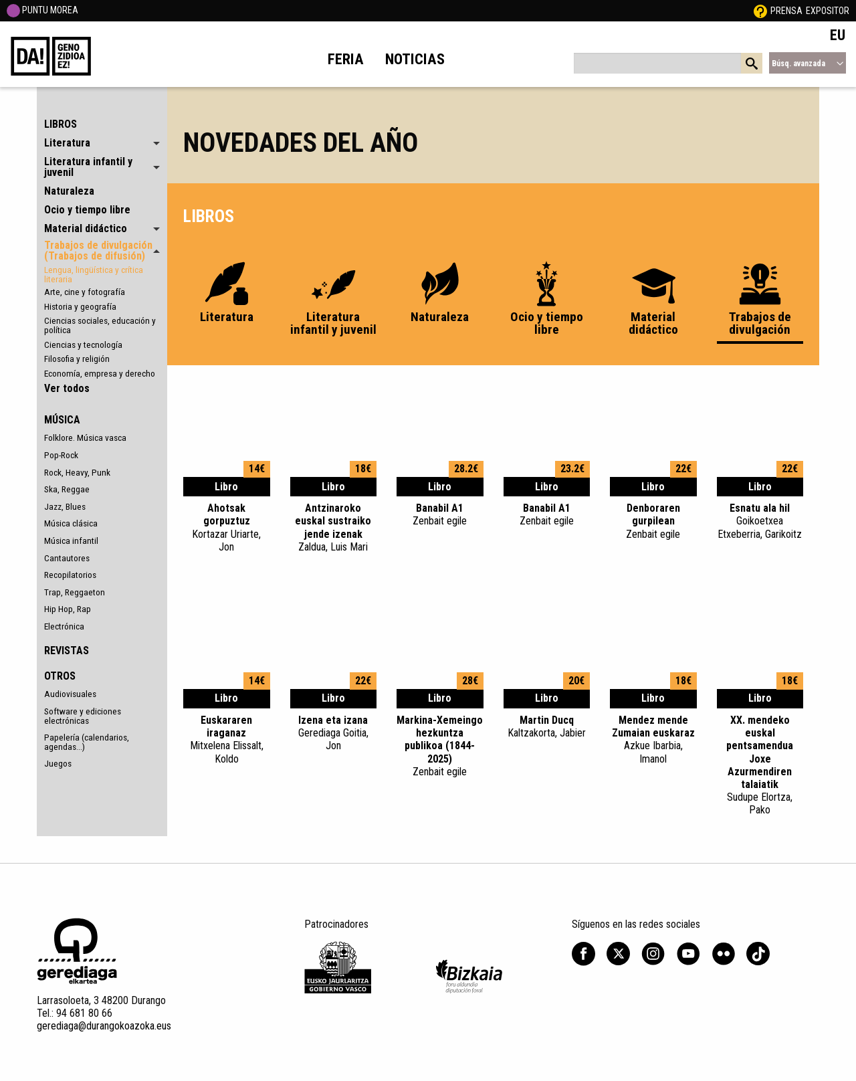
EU (837, 34)
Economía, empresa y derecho (99, 373)
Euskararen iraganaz (226, 739)
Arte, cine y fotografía (84, 291)
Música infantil (71, 540)
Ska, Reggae (67, 489)
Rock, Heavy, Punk (77, 472)
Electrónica (64, 626)
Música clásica (71, 523)
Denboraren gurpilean (653, 521)
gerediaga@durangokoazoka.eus (104, 1025)
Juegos (58, 763)
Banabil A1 (440, 514)
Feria (346, 59)
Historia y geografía (80, 306)
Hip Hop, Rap (67, 608)
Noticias (415, 59)
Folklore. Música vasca (85, 437)
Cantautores (67, 558)
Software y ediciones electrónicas (82, 716)
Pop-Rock (61, 455)
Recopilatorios (70, 574)
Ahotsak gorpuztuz (226, 527)
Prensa (786, 10)
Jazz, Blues (65, 506)
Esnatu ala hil (760, 521)
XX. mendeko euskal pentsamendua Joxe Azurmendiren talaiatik (760, 765)
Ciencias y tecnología (83, 344)
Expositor (827, 10)
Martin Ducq (547, 726)
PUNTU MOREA (42, 10)
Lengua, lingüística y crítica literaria (93, 274)
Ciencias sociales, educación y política (100, 325)
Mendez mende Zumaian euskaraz (653, 739)
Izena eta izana (333, 733)
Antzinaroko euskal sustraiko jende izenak (333, 527)
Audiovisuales (70, 693)
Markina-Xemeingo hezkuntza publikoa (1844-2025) (440, 746)
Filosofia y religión (77, 358)
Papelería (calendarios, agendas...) (86, 742)
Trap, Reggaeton (74, 592)
